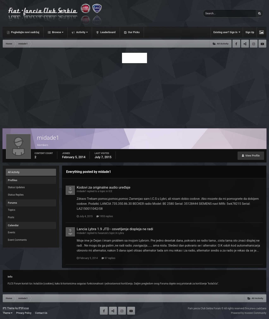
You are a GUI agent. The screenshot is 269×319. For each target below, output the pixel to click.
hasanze (102, 233)
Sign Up (249, 32)
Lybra (121, 233)
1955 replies (104, 216)
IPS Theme (9, 308)
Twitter (245, 44)
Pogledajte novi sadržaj (24, 32)
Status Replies (16, 194)
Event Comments (17, 239)
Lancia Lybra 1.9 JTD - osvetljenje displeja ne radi (115, 229)
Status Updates (16, 187)
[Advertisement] (135, 95)
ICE (110, 191)
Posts (11, 217)
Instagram (254, 44)
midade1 (81, 191)
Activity (81, 32)
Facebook (236, 44)
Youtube (262, 44)
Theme (7, 313)
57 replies (108, 258)
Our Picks (133, 32)
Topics (11, 209)
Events (11, 232)
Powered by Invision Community (248, 313)
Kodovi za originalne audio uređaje (103, 187)
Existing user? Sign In (226, 32)
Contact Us (41, 313)
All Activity (13, 172)
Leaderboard (108, 32)
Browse (57, 32)
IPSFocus (23, 308)
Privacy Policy (23, 313)
